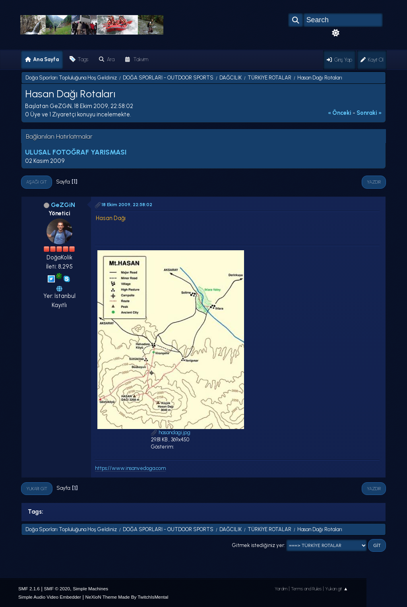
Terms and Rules (306, 589)
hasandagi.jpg (170, 432)
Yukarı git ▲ (336, 589)
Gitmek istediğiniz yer (258, 545)
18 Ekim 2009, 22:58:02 (126, 204)
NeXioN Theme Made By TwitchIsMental (127, 596)
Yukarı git (36, 488)
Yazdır (374, 182)
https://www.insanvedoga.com (130, 468)
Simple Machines (90, 588)
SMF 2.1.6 (29, 588)
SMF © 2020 (57, 588)
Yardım (281, 589)
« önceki (339, 112)
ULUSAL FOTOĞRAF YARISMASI (75, 152)
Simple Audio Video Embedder (49, 596)
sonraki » (369, 112)
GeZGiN (63, 205)
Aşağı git (36, 182)
